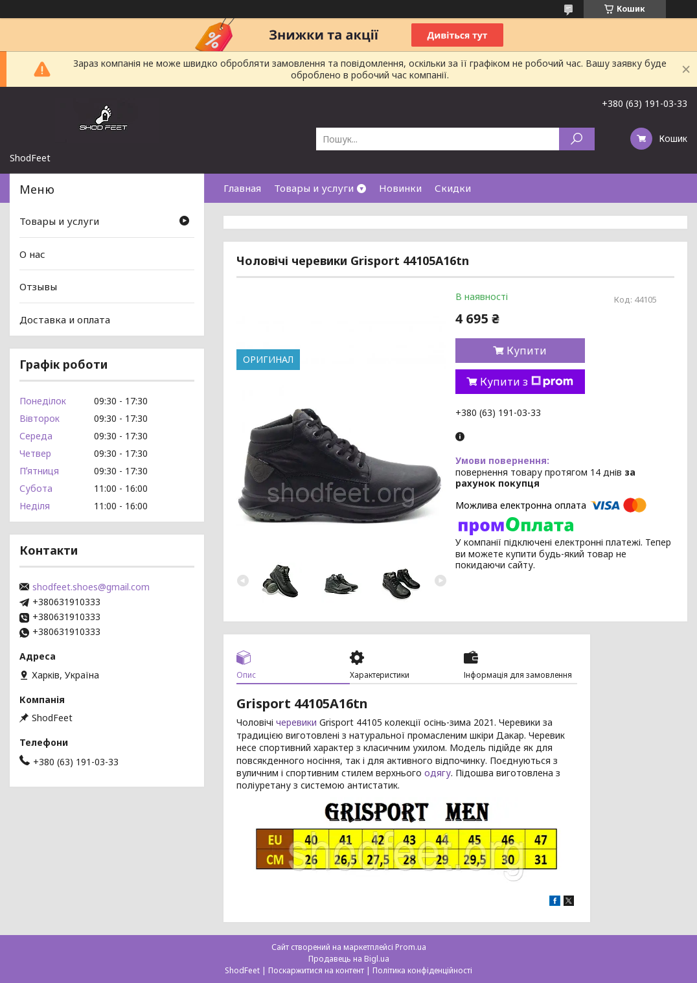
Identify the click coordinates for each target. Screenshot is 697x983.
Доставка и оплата (64, 319)
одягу (437, 773)
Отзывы (38, 286)
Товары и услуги (314, 187)
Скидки (453, 187)
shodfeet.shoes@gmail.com (91, 587)
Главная (242, 187)
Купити (527, 350)
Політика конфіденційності (422, 970)
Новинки (400, 187)
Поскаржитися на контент (316, 970)
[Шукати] (577, 139)
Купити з (526, 382)
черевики (296, 722)
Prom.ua (410, 947)
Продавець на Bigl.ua (348, 958)
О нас (32, 254)
